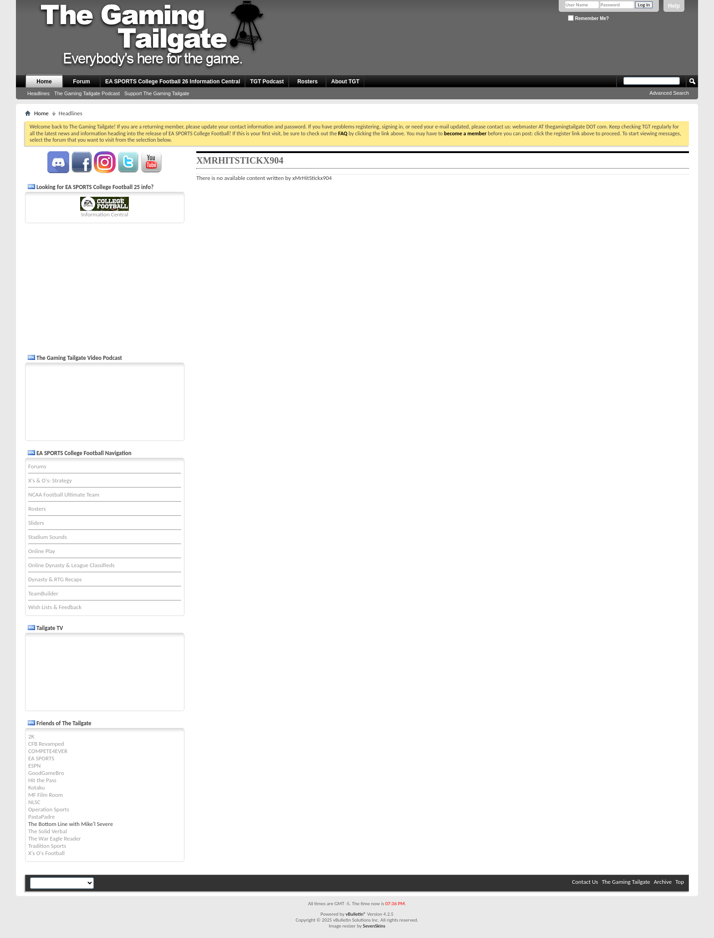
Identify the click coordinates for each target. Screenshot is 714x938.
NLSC (34, 802)
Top (679, 881)
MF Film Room (45, 794)
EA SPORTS (41, 758)
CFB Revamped (46, 743)
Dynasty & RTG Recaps (55, 579)
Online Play (41, 551)
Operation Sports (48, 809)
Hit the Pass (42, 780)
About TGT (345, 81)
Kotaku (36, 787)
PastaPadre (41, 816)
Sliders (36, 522)
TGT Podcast (267, 81)
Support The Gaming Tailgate (156, 93)
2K (31, 736)
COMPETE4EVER (47, 751)
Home (43, 81)
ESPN (34, 765)
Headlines (38, 93)
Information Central (104, 214)
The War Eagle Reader (54, 838)
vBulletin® (356, 914)
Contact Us (585, 881)
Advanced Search (669, 93)
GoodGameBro (46, 772)
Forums (37, 466)
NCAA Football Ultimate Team (63, 494)
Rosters (307, 81)
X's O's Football (46, 853)
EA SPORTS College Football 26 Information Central (172, 81)
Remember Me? (588, 18)
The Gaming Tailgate (626, 881)
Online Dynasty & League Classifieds (71, 565)
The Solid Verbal (47, 831)
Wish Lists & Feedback (55, 607)
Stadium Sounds (47, 536)
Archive (663, 881)
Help (674, 6)
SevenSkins (374, 926)
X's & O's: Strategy (50, 480)
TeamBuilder (43, 593)
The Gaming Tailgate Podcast (87, 93)
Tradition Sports (47, 845)
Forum (81, 81)
